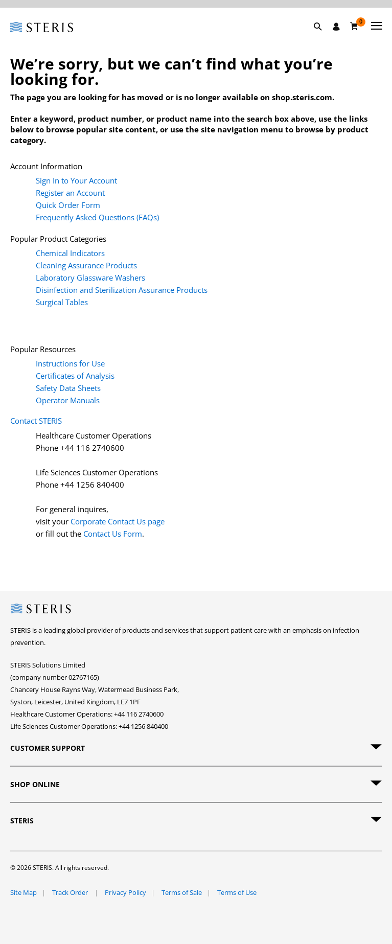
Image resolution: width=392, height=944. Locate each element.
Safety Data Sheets (68, 388)
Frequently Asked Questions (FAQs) (97, 217)
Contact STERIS (36, 421)
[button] (323, 38)
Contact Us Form (112, 533)
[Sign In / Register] (336, 26)
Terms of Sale (182, 892)
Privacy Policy (125, 892)
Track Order (70, 892)
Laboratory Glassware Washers (90, 277)
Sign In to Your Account (76, 180)
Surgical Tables (62, 302)
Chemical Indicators (70, 253)
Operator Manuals (68, 400)
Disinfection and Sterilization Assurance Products (121, 290)
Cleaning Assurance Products (86, 265)
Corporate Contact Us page (118, 521)
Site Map (23, 892)
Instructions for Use (70, 363)
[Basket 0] (354, 26)
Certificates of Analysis (75, 376)
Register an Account (70, 193)
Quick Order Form (68, 205)
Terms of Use (237, 892)
